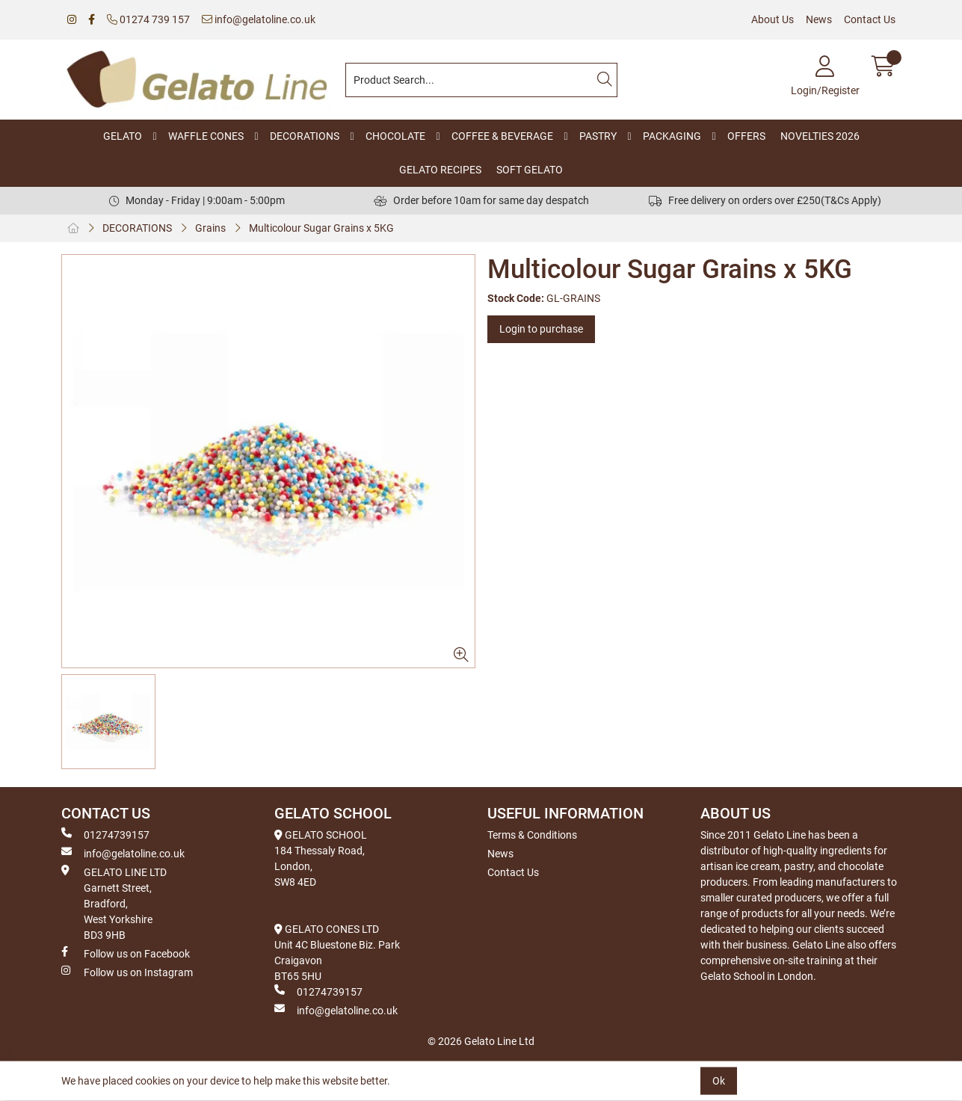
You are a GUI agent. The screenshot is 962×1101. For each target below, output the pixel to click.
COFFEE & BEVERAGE (502, 136)
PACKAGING (672, 136)
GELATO (122, 136)
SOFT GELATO (529, 170)
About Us (772, 19)
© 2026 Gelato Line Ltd (481, 1041)
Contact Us (869, 19)
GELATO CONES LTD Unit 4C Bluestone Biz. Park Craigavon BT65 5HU (337, 952)
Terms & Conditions (532, 835)
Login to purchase (541, 329)
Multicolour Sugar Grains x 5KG (321, 228)
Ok (718, 1081)
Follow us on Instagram (127, 971)
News (819, 19)
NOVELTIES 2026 (820, 136)
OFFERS (746, 136)
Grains (210, 228)
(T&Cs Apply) (851, 200)
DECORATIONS (304, 136)
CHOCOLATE (395, 136)
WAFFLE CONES (206, 136)
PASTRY (598, 136)
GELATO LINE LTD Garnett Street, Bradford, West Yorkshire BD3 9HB (114, 903)
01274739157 (105, 834)
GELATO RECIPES (440, 170)
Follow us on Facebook (125, 953)
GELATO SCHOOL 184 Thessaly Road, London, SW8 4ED (320, 858)
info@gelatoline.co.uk (258, 19)
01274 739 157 (148, 19)
